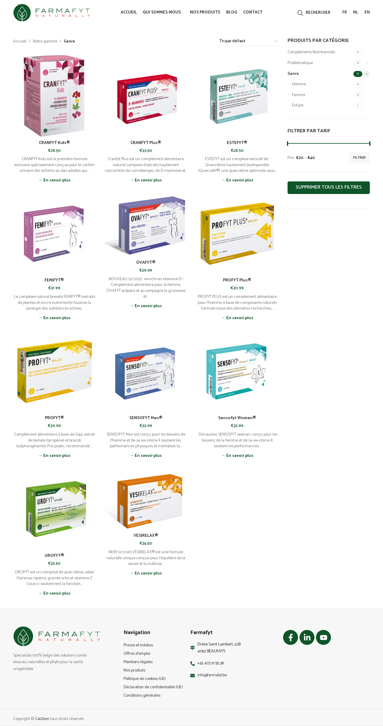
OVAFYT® (146, 262)
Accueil (19, 41)
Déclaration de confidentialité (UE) (153, 687)
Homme (299, 84)
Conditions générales (142, 695)
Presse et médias (138, 645)
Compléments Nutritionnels (311, 52)
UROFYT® (54, 555)
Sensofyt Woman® (237, 418)
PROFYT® (54, 418)
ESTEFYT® (237, 143)
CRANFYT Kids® (54, 143)
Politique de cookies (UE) (145, 678)
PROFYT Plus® (237, 280)
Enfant (297, 105)
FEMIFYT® (54, 280)
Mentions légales (138, 662)
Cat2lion (42, 719)
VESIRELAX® (145, 535)
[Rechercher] (313, 13)
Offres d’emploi (137, 653)
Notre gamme (45, 41)
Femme (298, 95)
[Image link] (56, 636)
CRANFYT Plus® (145, 143)
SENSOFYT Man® (145, 418)
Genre (293, 73)
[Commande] (249, 41)
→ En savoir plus (54, 181)
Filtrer (359, 157)
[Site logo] (51, 12)
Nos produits (134, 670)
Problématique (300, 63)
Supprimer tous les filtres (329, 187)
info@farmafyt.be (212, 675)
